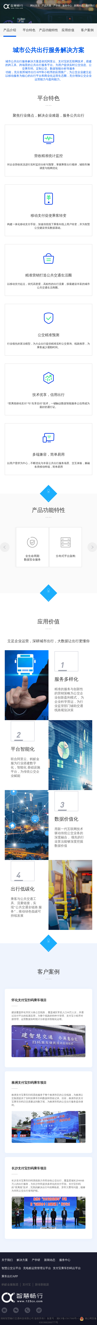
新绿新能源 (42, 1284)
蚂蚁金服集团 (10, 1284)
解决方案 (22, 1259)
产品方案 (46, 5)
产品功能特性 (48, 30)
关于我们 (90, 5)
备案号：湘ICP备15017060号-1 (63, 1318)
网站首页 (35, 5)
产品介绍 (9, 30)
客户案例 (87, 30)
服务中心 (67, 5)
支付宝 (26, 1284)
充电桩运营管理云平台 (37, 1268)
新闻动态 (78, 5)
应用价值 (68, 30)
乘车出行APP (10, 1276)
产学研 (56, 5)
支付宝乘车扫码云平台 (67, 1268)
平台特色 (29, 30)
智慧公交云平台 (11, 1268)
